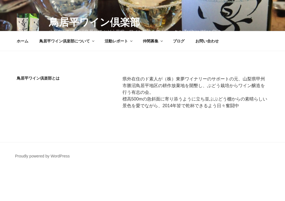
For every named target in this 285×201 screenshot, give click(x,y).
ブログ (179, 41)
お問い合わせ (207, 41)
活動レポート (119, 41)
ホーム (22, 41)
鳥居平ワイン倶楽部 (94, 22)
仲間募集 (153, 41)
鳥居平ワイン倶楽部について (67, 41)
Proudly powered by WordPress (42, 156)
